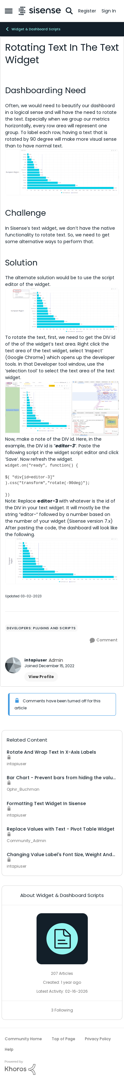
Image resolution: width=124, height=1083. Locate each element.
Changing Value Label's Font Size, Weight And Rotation (59, 854)
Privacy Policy (98, 1039)
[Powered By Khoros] (62, 1067)
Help (9, 1049)
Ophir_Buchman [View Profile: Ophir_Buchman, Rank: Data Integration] (23, 789)
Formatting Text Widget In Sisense (46, 803)
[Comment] (103, 640)
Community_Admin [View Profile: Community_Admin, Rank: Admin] (26, 840)
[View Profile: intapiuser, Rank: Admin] (13, 665)
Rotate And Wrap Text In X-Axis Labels (51, 752)
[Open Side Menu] (9, 11)
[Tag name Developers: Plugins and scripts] (41, 627)
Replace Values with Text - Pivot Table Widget (60, 829)
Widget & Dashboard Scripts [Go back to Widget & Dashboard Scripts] (32, 29)
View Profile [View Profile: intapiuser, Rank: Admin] (41, 676)
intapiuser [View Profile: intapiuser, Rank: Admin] (35, 660)
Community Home (23, 1039)
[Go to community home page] (39, 11)
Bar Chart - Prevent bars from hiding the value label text (61, 778)
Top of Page (63, 1039)
